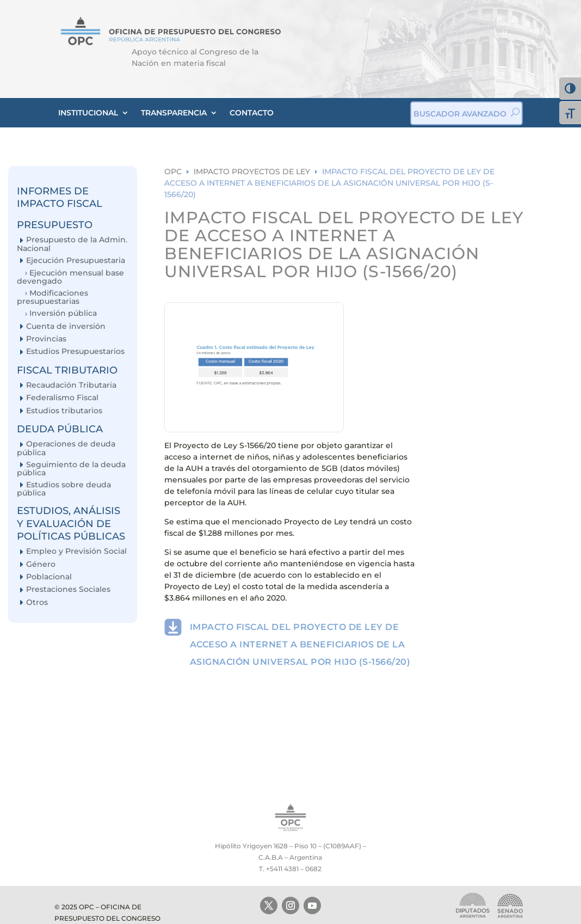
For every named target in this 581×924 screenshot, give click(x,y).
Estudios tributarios (64, 411)
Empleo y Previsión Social (76, 551)
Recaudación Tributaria (71, 385)
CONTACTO (252, 113)
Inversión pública (63, 313)
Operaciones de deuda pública (66, 448)
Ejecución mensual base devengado (70, 277)
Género (40, 564)
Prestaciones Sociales (68, 589)
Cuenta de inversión (66, 326)
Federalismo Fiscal (62, 398)
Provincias (46, 339)
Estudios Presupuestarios (75, 351)
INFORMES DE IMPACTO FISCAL (59, 197)
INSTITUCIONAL (88, 113)
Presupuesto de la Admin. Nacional (72, 244)
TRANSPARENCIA (174, 113)
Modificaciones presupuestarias (52, 297)
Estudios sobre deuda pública (64, 489)
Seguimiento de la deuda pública (71, 468)
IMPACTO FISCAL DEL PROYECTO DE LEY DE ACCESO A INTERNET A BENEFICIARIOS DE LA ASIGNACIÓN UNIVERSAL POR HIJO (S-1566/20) (300, 644)
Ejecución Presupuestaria (75, 260)
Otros (37, 602)
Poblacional (49, 577)
